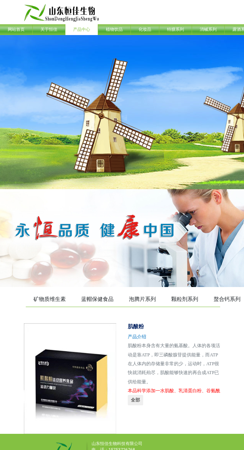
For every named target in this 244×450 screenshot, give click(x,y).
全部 (135, 400)
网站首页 (16, 29)
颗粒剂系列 (184, 299)
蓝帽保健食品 (97, 299)
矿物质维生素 (49, 299)
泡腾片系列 (142, 299)
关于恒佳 (48, 29)
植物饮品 (114, 29)
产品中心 (81, 29)
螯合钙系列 (227, 299)
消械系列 (208, 29)
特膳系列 (175, 29)
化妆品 (145, 29)
